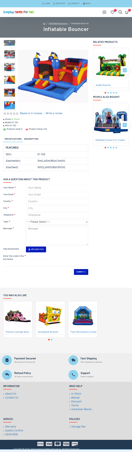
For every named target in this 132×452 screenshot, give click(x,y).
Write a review (54, 113)
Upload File (36, 249)
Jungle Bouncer (103, 85)
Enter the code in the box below (13, 258)
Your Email (8, 194)
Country (7, 201)
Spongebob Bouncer (48, 332)
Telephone (8, 215)
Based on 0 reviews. (31, 113)
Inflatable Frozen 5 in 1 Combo (110, 140)
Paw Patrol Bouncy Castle (83, 332)
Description (31, 139)
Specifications (13, 139)
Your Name (8, 188)
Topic (5, 222)
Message (7, 228)
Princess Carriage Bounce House (18, 332)
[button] (9, 110)
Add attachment (11, 249)
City (5, 208)
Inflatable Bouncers (58, 23)
